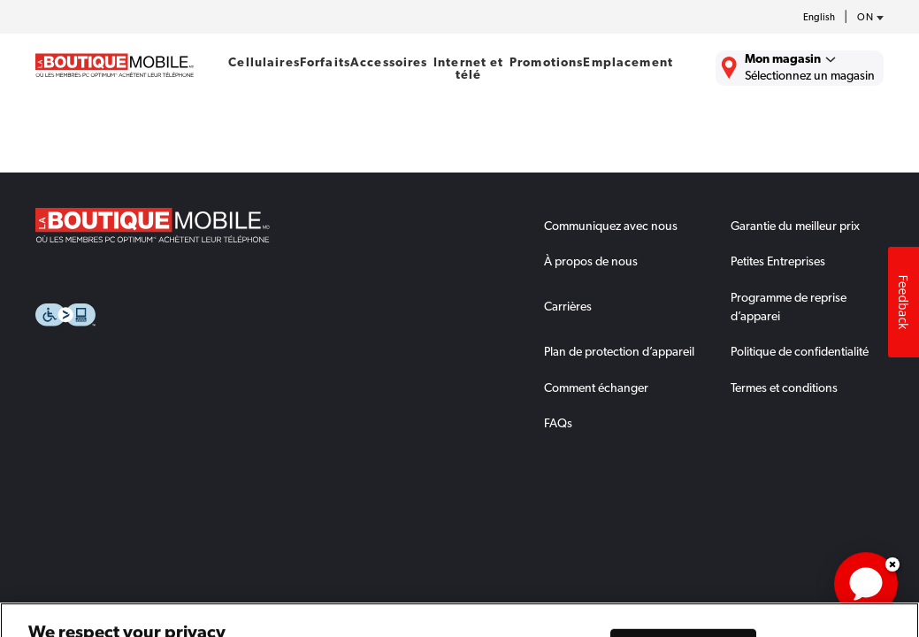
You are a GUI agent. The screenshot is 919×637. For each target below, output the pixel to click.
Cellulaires (264, 62)
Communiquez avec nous (611, 226)
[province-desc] (866, 18)
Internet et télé (468, 68)
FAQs (558, 423)
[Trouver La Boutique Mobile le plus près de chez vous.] (800, 68)
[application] (866, 584)
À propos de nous (591, 261)
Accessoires (389, 62)
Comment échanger (596, 387)
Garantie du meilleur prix (795, 226)
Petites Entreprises (778, 261)
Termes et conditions (784, 387)
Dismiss (892, 564)
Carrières (568, 306)
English (819, 17)
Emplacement (628, 62)
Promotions (546, 62)
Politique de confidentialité (800, 351)
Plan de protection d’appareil (619, 351)
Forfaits (325, 62)
